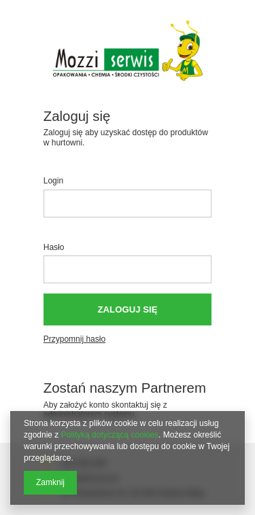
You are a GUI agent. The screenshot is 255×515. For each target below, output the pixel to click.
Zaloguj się (128, 309)
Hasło (54, 247)
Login (53, 180)
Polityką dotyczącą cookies (109, 435)
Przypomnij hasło (74, 339)
